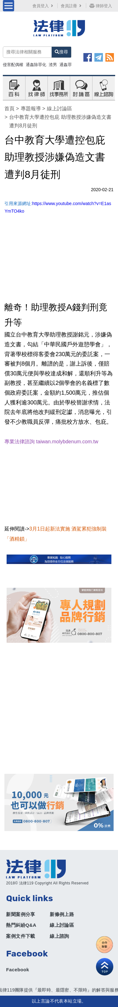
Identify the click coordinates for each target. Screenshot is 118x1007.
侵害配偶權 (13, 64)
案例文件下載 (20, 936)
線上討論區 (59, 108)
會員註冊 (72, 5)
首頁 (9, 108)
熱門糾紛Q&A (21, 925)
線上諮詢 (59, 936)
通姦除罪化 (36, 64)
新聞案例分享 (20, 914)
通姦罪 (65, 64)
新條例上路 (62, 914)
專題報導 (31, 108)
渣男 (53, 64)
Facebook (17, 969)
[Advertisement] (59, 708)
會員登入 (43, 5)
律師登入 (100, 5)
